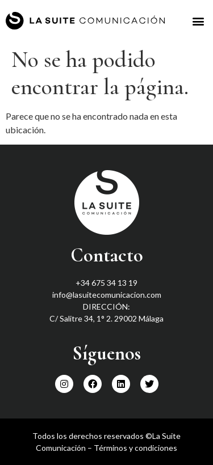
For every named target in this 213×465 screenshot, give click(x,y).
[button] (198, 20)
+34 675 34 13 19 (106, 283)
